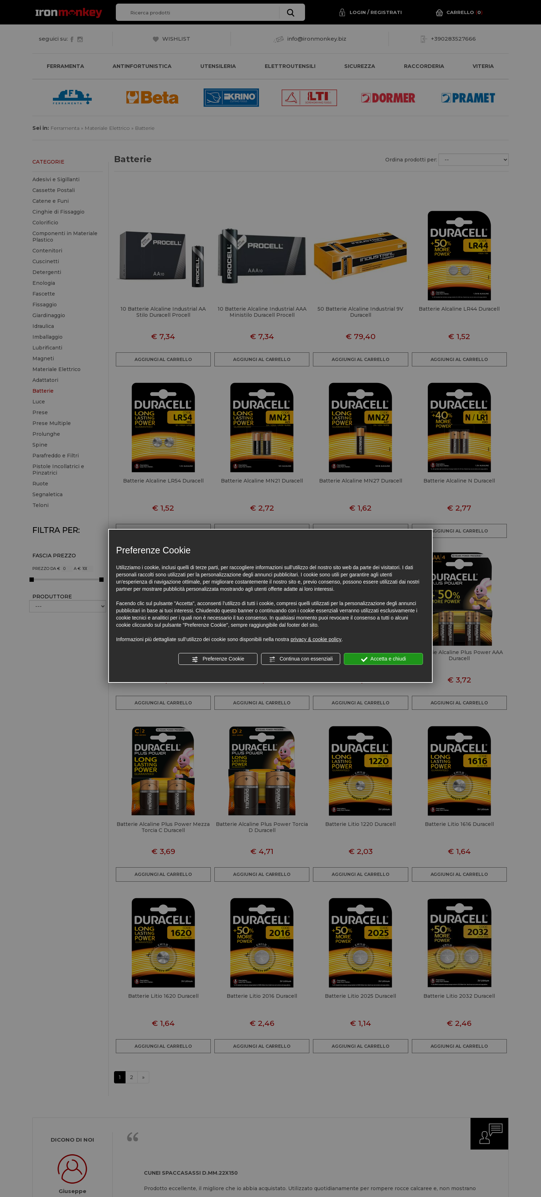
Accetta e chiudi (383, 659)
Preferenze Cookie (218, 659)
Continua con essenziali (301, 659)
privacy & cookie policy (316, 639)
